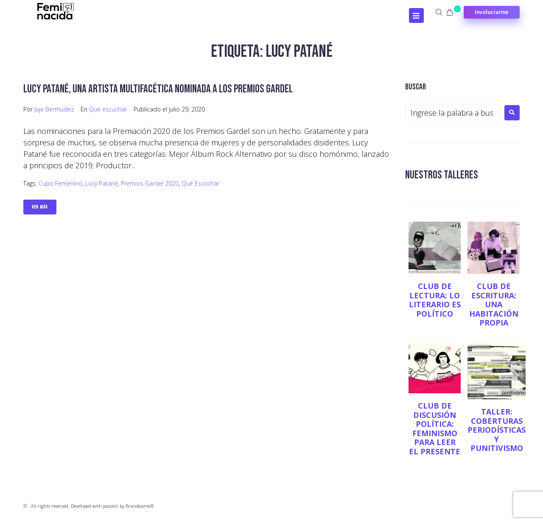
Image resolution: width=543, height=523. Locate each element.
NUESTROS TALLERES (442, 175)
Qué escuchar (108, 109)
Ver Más (40, 207)
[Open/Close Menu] (416, 15)
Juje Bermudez (54, 109)
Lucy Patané (101, 183)
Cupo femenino (60, 183)
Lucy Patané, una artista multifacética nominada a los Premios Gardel (162, 89)
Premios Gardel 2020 (150, 183)
